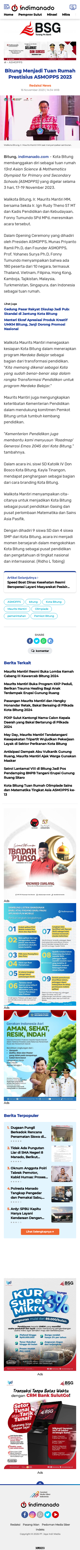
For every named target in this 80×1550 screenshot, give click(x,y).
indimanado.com (33, 156)
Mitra (66, 15)
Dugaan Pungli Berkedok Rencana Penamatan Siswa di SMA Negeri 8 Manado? (27, 1132)
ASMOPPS (14, 601)
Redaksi (15, 1524)
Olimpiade (41, 608)
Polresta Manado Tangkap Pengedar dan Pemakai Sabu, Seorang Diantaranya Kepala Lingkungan (27, 1193)
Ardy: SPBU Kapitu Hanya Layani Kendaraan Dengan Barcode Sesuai (26, 1213)
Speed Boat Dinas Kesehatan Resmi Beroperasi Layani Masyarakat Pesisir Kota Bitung (37, 584)
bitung (33, 601)
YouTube (58, 1516)
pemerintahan (16, 616)
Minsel (52, 15)
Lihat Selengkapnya (40, 1231)
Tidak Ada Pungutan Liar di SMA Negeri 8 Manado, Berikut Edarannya (27, 1152)
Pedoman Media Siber (56, 1524)
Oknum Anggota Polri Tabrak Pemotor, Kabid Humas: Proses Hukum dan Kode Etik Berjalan (29, 1172)
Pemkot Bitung (44, 616)
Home (8, 15)
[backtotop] (40, 1485)
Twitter (49, 1516)
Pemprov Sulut (30, 15)
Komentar (40, 651)
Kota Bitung (53, 601)
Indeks (40, 1529)
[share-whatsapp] (44, 641)
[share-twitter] (37, 641)
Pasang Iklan (31, 1524)
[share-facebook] (30, 641)
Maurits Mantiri (17, 608)
